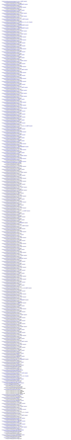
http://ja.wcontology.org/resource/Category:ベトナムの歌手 (12, 270)
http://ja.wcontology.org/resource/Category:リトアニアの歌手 (12, 335)
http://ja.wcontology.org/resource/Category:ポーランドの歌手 (12, 296)
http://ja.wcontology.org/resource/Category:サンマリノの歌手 (12, 149)
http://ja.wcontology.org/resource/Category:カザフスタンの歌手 (12, 93)
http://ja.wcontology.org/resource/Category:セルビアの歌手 (12, 184)
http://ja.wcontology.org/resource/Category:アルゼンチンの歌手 (12, 33)
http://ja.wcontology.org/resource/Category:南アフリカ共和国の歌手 (13, 359)
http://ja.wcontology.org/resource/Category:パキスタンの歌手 (12, 246)
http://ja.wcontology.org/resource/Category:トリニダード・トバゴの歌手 (14, 210)
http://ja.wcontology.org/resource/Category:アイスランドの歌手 (12, 1)
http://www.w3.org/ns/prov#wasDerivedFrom (11, 387)
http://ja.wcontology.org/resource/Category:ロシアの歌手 (11, 350)
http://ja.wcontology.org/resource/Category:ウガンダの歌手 (12, 63)
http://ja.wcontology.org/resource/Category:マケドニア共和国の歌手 (13, 299)
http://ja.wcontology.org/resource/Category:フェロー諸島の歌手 (12, 258)
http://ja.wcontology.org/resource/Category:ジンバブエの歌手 (12, 166)
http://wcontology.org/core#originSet (10, 2)
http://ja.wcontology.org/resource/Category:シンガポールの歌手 (12, 155)
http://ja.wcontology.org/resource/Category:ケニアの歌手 (11, 137)
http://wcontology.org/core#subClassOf (10, 389)
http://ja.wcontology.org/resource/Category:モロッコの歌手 (12, 320)
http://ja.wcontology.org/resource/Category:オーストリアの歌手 (12, 90)
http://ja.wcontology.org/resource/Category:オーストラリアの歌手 (13, 87)
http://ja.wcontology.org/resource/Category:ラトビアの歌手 (12, 332)
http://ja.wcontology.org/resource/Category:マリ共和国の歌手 (12, 302)
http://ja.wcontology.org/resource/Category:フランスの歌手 (12, 261)
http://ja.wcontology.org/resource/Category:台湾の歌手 (11, 362)
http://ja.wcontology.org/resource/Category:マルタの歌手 (11, 305)
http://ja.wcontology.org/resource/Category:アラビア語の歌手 (12, 7)
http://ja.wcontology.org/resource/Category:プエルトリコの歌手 (12, 13)
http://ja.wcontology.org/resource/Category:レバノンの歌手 (12, 347)
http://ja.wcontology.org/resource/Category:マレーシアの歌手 (12, 308)
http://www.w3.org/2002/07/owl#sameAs (10, 384)
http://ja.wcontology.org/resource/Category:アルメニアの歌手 (12, 39)
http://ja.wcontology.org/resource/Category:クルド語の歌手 (12, 128)
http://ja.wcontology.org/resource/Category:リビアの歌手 (11, 338)
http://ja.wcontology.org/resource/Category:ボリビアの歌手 (12, 290)
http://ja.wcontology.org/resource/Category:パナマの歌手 (11, 249)
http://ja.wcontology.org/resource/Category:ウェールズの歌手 (12, 409)
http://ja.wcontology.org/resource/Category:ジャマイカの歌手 (12, 158)
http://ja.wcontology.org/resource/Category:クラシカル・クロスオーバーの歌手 (15, 125)
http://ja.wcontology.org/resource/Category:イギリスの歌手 (12, 403)
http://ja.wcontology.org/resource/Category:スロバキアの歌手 (12, 178)
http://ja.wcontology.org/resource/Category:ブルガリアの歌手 (12, 267)
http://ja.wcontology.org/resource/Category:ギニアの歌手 (11, 119)
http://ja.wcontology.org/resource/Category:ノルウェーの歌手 (12, 231)
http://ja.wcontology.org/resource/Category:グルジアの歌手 (12, 134)
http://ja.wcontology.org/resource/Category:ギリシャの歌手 (12, 122)
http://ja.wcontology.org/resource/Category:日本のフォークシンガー (13, 375)
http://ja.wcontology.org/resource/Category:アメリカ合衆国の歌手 (13, 4)
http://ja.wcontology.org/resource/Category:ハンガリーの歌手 (12, 237)
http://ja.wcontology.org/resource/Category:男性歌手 (10, 394)
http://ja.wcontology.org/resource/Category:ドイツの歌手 (11, 219)
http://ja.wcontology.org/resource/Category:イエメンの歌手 (12, 45)
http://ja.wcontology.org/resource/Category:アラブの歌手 (11, 10)
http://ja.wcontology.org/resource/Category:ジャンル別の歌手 (12, 161)
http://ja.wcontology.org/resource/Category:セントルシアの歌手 (12, 187)
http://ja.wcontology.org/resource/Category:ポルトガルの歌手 (12, 293)
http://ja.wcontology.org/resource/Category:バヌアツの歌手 (12, 240)
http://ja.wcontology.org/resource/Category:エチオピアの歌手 (12, 81)
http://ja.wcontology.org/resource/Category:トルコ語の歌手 (12, 216)
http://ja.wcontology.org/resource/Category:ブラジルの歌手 (12, 264)
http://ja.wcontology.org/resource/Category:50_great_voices (11, 418)
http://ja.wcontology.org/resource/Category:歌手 (10, 381)
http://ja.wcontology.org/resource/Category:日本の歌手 (11, 378)
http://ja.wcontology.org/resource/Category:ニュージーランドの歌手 (13, 225)
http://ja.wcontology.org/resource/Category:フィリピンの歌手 (12, 252)
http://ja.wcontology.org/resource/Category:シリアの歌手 (11, 152)
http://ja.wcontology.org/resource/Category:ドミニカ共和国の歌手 (13, 222)
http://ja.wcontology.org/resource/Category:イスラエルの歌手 (12, 48)
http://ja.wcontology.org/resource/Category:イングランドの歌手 (12, 406)
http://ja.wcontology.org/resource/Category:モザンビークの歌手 (12, 314)
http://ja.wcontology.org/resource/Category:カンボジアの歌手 (12, 105)
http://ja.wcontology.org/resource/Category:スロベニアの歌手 (12, 181)
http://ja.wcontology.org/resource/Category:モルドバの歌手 (12, 317)
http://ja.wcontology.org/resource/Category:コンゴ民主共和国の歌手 (13, 146)
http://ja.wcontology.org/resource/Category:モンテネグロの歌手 (12, 326)
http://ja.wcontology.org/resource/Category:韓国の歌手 (11, 397)
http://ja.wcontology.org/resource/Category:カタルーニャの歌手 (12, 96)
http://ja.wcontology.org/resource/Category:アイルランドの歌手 (12, 16)
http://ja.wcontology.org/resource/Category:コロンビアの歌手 (12, 143)
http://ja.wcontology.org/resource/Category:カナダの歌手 (11, 99)
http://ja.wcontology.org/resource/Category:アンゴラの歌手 (12, 42)
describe (25, 1)
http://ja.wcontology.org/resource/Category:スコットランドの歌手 (13, 415)
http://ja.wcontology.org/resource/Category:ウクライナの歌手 (12, 66)
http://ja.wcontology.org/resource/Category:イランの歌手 (11, 54)
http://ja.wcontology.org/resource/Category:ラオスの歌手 (11, 329)
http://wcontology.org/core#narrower (10, 235)
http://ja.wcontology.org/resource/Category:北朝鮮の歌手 (11, 356)
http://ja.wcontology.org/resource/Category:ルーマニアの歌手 (12, 344)
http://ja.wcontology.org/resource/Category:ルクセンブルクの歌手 (13, 341)
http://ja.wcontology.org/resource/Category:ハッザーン (11, 234)
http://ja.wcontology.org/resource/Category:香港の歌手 (11, 400)
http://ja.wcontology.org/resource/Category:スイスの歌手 (11, 169)
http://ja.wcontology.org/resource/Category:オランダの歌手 (12, 84)
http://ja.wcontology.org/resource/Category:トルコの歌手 (11, 213)
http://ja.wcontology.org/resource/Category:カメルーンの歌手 (12, 102)
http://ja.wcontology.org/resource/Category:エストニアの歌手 (12, 78)
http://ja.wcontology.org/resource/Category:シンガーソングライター (13, 412)
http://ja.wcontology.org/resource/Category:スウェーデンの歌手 (12, 172)
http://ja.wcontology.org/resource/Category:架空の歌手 (11, 429)
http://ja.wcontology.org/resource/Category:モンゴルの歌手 (12, 323)
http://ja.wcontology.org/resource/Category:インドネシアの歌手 (12, 60)
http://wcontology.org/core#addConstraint (11, 162)
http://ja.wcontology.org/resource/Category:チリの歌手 (11, 204)
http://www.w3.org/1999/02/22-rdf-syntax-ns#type (12, 382)
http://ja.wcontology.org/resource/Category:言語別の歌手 (11, 434)
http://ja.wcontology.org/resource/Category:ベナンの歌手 (11, 273)
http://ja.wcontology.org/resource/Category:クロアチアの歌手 (12, 131)
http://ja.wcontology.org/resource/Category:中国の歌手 (11, 353)
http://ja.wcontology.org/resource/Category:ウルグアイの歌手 (12, 72)
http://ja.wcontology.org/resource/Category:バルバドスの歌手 (12, 243)
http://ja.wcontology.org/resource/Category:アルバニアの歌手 (12, 36)
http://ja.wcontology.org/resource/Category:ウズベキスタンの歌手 (13, 69)
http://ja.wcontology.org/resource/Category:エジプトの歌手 (12, 75)
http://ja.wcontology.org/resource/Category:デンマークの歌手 (12, 207)
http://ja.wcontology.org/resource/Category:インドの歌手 (11, 57)
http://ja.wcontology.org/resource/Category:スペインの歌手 (12, 175)
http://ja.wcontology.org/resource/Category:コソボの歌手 (11, 140)
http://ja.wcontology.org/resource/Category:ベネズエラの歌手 (12, 276)
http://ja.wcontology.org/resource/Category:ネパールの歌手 (12, 228)
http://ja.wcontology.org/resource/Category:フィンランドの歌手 (12, 255)
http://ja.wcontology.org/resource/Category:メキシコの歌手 (12, 311)
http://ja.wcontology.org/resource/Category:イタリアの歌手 (12, 51)
